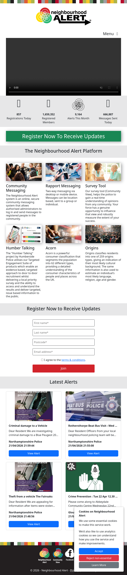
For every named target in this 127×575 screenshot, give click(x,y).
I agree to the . (63, 360)
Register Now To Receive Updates (63, 136)
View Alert (34, 453)
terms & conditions (73, 360)
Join (63, 368)
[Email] (64, 351)
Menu (111, 33)
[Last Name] (64, 332)
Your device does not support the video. (63, 67)
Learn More (99, 565)
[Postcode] (64, 342)
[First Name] (64, 322)
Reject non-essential (98, 558)
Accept (99, 551)
